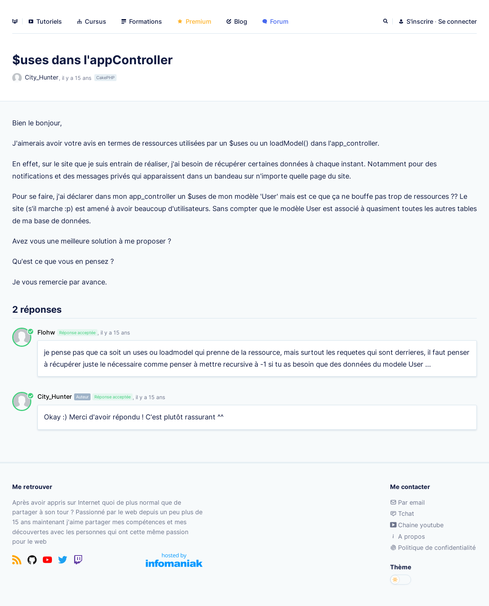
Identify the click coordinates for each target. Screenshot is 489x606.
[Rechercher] (386, 21)
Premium (194, 21)
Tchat (402, 513)
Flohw (46, 332)
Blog (237, 21)
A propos (407, 536)
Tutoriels (45, 21)
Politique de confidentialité (433, 547)
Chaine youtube (417, 525)
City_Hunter (35, 78)
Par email (407, 502)
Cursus (91, 21)
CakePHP (105, 78)
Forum (275, 21)
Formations (141, 21)
